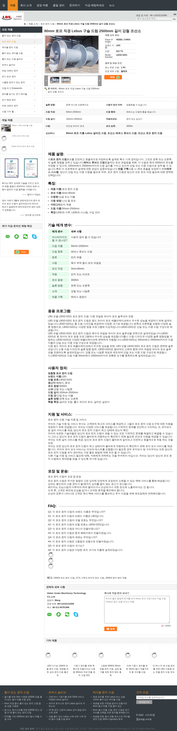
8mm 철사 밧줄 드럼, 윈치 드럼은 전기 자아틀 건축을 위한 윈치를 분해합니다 (111, 711)
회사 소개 (26, 5)
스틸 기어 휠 (8, 111)
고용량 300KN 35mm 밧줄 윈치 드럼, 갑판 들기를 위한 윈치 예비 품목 (111, 671)
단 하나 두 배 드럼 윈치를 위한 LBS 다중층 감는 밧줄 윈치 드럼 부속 (164, 669)
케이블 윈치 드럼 (10, 47)
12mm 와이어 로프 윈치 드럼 (23, 146)
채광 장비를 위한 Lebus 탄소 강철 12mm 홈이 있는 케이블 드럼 (109, 698)
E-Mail (139, 714)
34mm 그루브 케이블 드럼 (22, 125)
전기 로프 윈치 (9, 76)
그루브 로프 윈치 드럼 (20, 136)
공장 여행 (42, 5)
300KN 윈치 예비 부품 (116, 578)
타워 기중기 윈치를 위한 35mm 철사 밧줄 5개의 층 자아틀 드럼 (137, 669)
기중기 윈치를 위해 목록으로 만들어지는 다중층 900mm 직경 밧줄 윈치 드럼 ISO (84, 671)
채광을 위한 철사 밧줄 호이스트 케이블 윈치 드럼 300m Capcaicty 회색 (111, 717)
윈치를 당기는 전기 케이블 (14, 94)
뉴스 (112, 5)
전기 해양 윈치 (9, 100)
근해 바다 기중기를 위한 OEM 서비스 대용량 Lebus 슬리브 (66, 698)
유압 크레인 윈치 (10, 70)
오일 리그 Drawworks (12, 88)
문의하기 (74, 5)
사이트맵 (150, 714)
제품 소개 (33, 24)
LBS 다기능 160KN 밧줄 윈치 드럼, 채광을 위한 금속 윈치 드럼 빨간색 (58, 671)
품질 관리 (58, 5)
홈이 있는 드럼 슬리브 (12, 59)
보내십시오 (144, 702)
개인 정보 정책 (27, 728)
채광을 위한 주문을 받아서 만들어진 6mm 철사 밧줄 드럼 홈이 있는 (110, 704)
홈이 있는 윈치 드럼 (11, 35)
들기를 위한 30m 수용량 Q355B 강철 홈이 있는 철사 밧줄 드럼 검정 (23, 698)
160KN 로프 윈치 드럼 (64, 578)
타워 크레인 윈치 (10, 106)
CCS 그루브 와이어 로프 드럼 (90, 578)
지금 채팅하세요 (94, 5)
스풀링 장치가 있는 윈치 (13, 82)
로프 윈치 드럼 (48, 24)
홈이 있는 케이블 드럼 (12, 53)
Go (174, 19)
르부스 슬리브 (8, 65)
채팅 (115, 77)
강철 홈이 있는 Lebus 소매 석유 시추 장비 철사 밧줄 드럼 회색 (67, 717)
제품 (12, 5)
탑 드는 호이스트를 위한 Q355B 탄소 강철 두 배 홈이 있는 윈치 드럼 (23, 711)
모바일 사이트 (144, 719)
